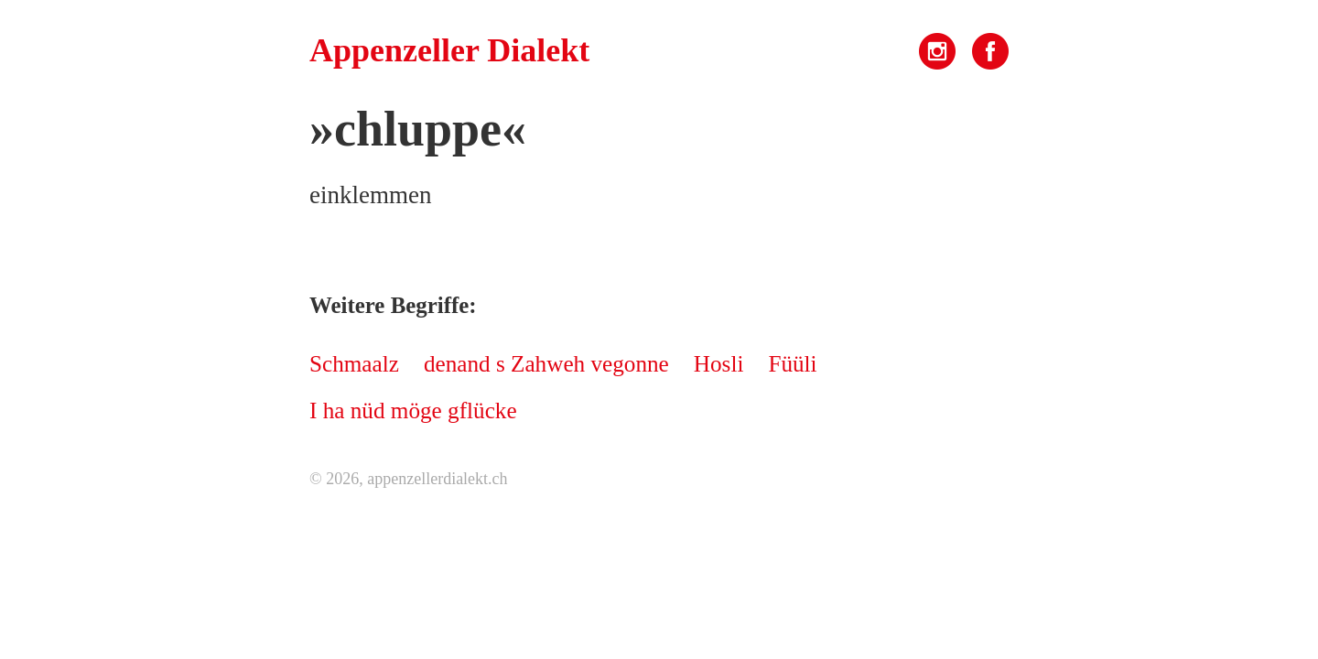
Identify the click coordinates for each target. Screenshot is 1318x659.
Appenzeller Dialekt (449, 50)
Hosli (719, 363)
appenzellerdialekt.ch (437, 479)
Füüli (792, 363)
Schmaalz (354, 363)
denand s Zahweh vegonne (546, 363)
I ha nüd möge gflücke (413, 410)
